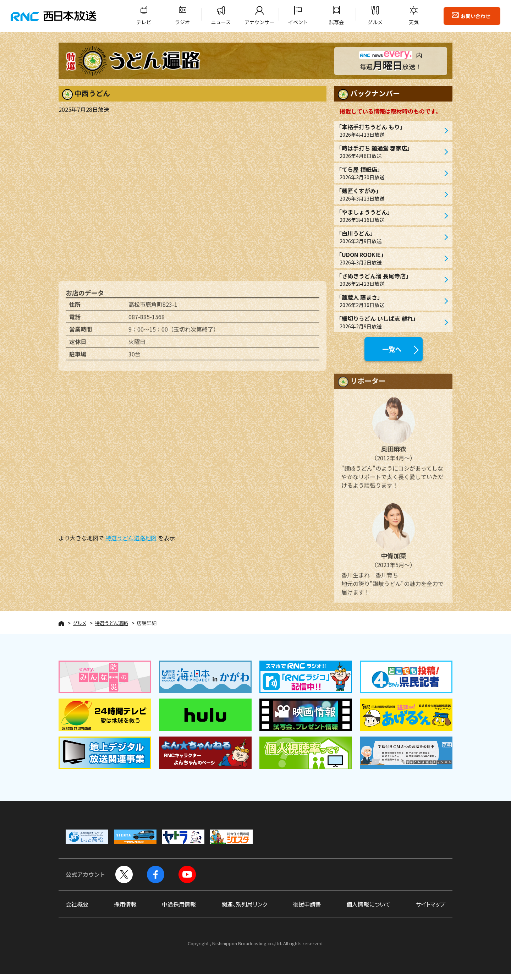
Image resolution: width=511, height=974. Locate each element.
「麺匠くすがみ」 (390, 194)
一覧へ (391, 349)
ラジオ (182, 22)
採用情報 (125, 904)
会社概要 (77, 904)
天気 (414, 22)
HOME (61, 623)
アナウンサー (259, 22)
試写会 (336, 22)
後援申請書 (307, 904)
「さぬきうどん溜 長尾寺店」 (390, 280)
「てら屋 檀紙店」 (390, 173)
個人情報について (368, 904)
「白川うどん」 (390, 237)
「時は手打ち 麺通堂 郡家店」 (390, 152)
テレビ (143, 22)
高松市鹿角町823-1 (152, 307)
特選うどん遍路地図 (130, 537)
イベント (298, 22)
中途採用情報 (179, 904)
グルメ (375, 22)
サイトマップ (430, 904)
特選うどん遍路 (111, 622)
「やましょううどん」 (390, 216)
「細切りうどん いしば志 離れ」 (390, 322)
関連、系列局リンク (244, 904)
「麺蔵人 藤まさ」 (390, 301)
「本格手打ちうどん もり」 (390, 130)
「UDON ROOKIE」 (390, 258)
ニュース (221, 22)
